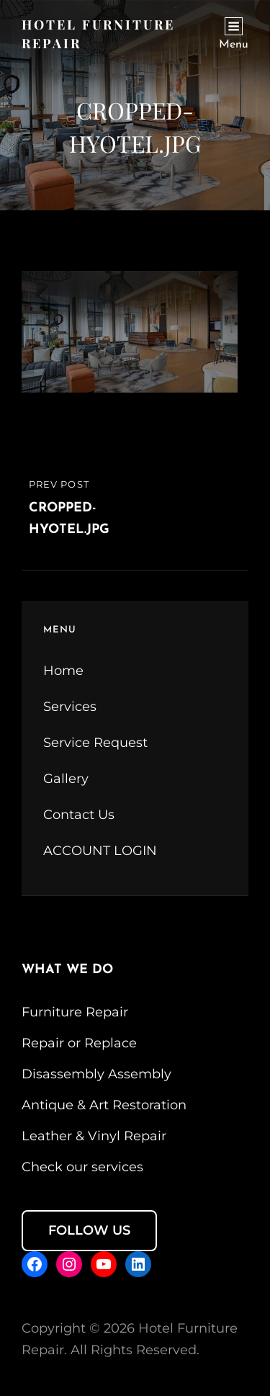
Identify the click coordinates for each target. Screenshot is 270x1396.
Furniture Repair (75, 1012)
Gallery (66, 779)
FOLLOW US (89, 1230)
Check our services (82, 1167)
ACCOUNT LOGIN (100, 851)
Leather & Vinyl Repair (94, 1136)
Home (63, 671)
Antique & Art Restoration (104, 1105)
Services (69, 707)
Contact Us (78, 815)
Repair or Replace (79, 1043)
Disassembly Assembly (96, 1074)
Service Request (95, 743)
